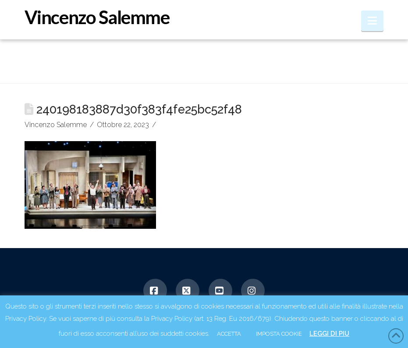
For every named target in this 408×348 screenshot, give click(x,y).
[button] (372, 21)
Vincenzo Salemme (97, 17)
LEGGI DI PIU (329, 333)
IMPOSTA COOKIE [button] (279, 333)
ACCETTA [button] (229, 333)
